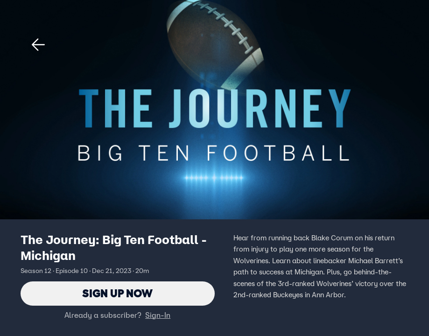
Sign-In (157, 315)
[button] (38, 44)
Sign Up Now (117, 293)
